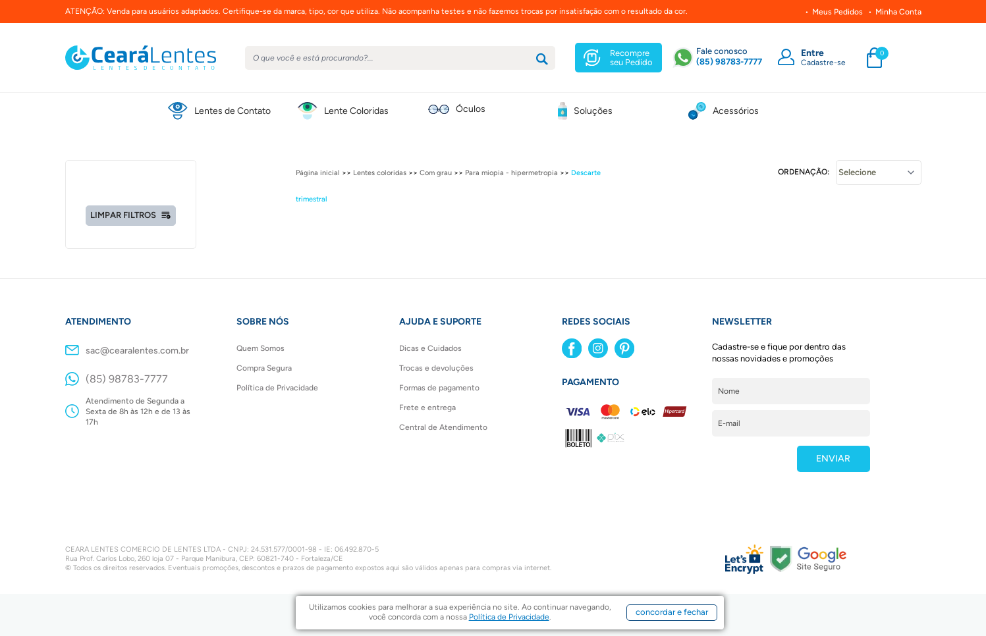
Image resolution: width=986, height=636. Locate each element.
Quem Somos (260, 348)
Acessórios (736, 111)
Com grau (436, 173)
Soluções (593, 111)
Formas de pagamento (439, 387)
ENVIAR (833, 458)
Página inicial (318, 173)
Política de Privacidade (277, 387)
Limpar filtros (130, 215)
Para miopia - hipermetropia (511, 173)
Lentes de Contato (232, 111)
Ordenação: (803, 171)
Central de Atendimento (443, 427)
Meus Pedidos (837, 11)
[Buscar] (542, 59)
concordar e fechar (672, 612)
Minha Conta (898, 11)
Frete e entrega (427, 407)
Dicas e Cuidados (430, 348)
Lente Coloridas (356, 111)
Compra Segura (264, 368)
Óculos (470, 109)
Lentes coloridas (379, 173)
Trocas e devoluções (436, 368)
